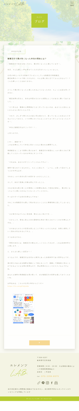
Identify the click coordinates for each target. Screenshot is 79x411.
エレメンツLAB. (34, 399)
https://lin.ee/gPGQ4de (18, 286)
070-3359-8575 (50, 376)
